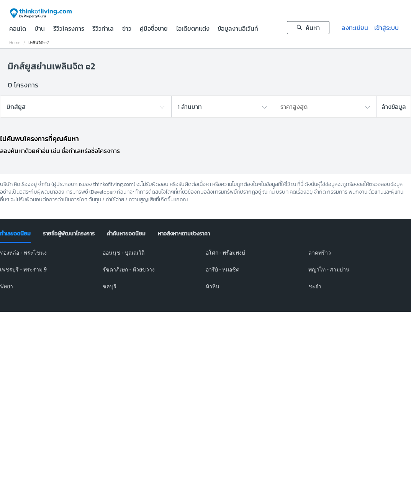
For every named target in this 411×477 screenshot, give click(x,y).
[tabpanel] (205, 274)
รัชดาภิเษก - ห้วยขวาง (129, 269)
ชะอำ (314, 286)
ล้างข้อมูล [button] (394, 106)
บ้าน (39, 29)
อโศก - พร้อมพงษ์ (226, 253)
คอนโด (17, 29)
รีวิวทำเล (103, 29)
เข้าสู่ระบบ (386, 27)
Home (14, 42)
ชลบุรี (109, 286)
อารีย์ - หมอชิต (223, 269)
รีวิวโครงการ (68, 29)
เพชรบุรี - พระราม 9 (23, 269)
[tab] (15, 234)
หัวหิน (212, 286)
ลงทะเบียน (355, 27)
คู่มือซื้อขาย (154, 29)
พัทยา (6, 286)
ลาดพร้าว (319, 253)
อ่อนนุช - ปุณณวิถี (123, 253)
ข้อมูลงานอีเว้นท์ (238, 29)
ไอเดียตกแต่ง (193, 29)
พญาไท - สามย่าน (329, 269)
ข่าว (126, 29)
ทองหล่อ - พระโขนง (23, 253)
